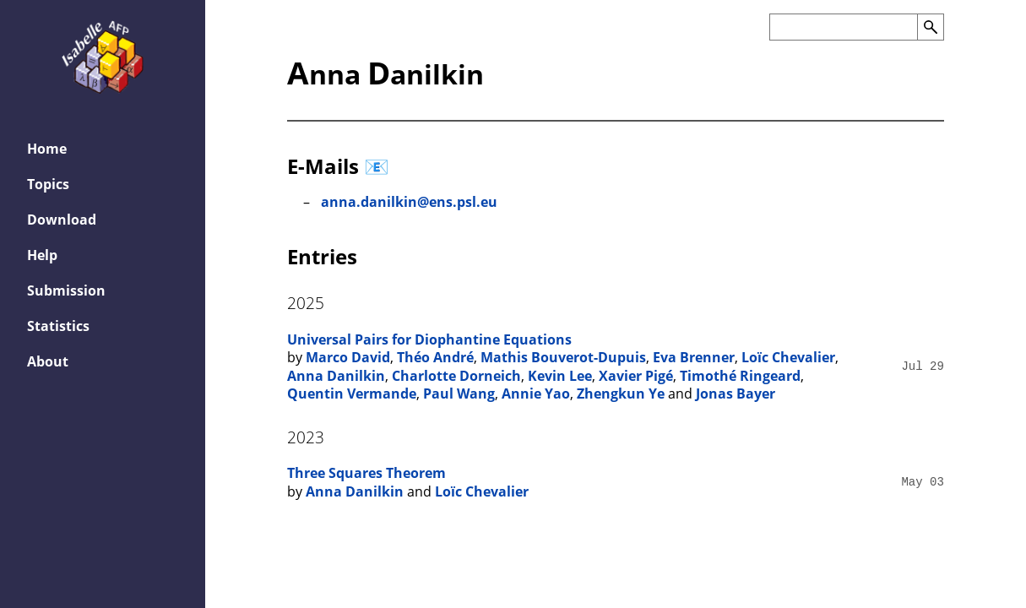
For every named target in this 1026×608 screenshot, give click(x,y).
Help (42, 255)
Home (47, 148)
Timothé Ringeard (740, 375)
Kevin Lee (560, 375)
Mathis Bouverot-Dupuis (563, 357)
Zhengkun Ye (621, 393)
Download (61, 219)
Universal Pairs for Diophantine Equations (429, 339)
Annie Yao (536, 393)
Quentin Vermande (351, 393)
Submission (66, 290)
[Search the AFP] (843, 27)
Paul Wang (459, 393)
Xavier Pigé (636, 375)
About (47, 361)
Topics (48, 184)
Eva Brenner (694, 357)
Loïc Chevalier (788, 357)
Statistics (58, 326)
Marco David (348, 357)
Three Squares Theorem (366, 473)
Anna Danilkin (336, 375)
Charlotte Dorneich (456, 375)
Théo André (435, 357)
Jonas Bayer (735, 393)
